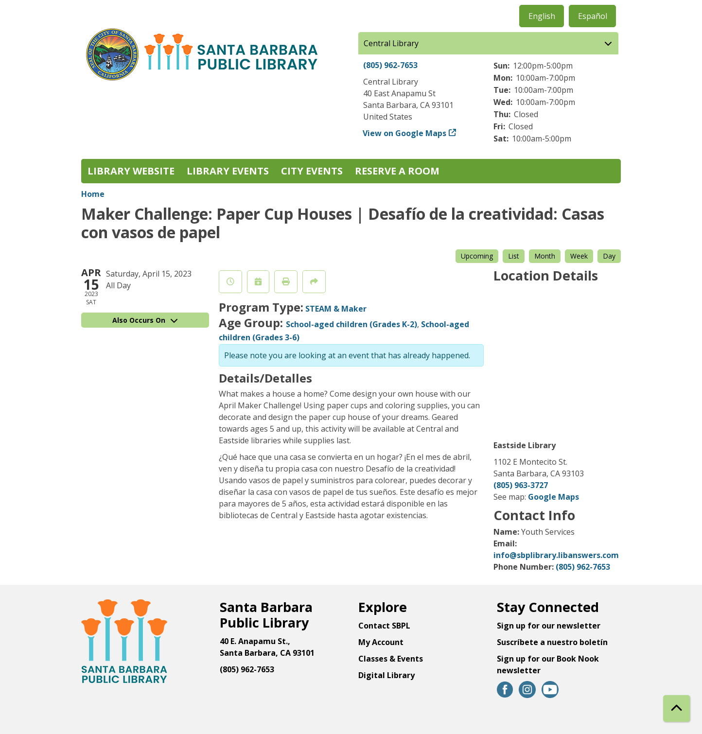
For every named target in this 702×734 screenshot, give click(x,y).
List (513, 256)
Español (592, 16)
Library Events (228, 170)
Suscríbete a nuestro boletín (552, 642)
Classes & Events (390, 658)
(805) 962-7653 (390, 65)
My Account (381, 642)
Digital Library (386, 675)
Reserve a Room (397, 170)
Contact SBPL (384, 625)
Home (93, 194)
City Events (312, 170)
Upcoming (477, 256)
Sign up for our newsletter (548, 625)
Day (609, 256)
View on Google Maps (404, 133)
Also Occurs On (144, 320)
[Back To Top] (676, 708)
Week (579, 256)
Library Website (131, 170)
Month (544, 256)
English (541, 16)
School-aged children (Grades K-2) (351, 324)
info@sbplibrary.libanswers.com (556, 555)
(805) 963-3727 (520, 485)
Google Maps (553, 496)
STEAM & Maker (336, 308)
